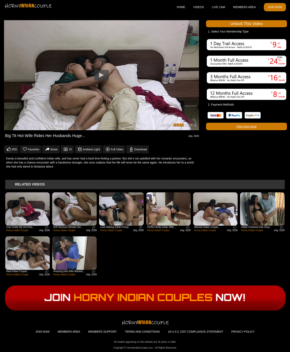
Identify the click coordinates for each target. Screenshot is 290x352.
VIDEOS (198, 7)
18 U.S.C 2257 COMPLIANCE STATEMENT (195, 331)
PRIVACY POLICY (243, 331)
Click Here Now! (246, 126)
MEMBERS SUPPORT (102, 331)
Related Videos (30, 184)
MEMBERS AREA (244, 7)
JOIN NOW (275, 7)
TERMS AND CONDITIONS (142, 331)
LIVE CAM (218, 7)
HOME (181, 7)
